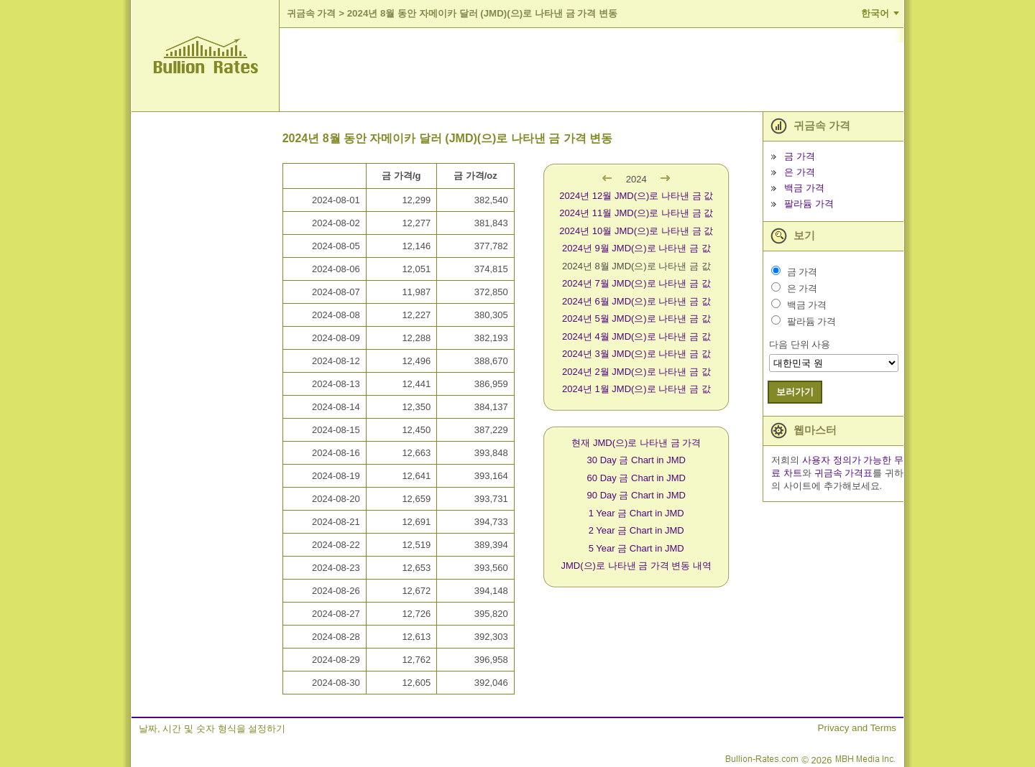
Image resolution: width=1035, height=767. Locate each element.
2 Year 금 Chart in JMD (636, 530)
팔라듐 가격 (809, 203)
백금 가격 (804, 187)
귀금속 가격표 (843, 473)
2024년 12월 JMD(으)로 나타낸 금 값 (636, 195)
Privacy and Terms (857, 727)
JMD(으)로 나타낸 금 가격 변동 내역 (636, 565)
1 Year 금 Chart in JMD (636, 513)
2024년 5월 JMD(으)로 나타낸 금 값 (636, 318)
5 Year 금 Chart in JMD (636, 548)
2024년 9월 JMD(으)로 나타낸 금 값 (636, 248)
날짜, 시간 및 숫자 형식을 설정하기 (212, 728)
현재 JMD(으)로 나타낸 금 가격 (636, 442)
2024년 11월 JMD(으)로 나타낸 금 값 (636, 213)
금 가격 (799, 156)
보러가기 (795, 391)
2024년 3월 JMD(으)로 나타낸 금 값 (636, 353)
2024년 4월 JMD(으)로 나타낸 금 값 (636, 336)
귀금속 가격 (311, 13)
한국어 (875, 13)
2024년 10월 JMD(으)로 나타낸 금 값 (636, 231)
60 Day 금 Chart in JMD (636, 478)
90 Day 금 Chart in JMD (636, 495)
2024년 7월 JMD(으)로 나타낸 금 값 (636, 283)
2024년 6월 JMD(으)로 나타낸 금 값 (636, 301)
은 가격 (799, 172)
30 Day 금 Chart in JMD (636, 460)
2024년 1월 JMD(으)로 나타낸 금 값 (636, 389)
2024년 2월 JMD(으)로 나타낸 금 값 (636, 371)
